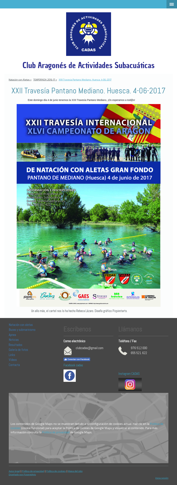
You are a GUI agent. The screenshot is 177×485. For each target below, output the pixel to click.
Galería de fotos (18, 350)
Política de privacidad (55, 432)
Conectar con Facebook (76, 359)
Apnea (12, 335)
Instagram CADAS (129, 373)
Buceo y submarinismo (22, 329)
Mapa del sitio (75, 471)
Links (12, 355)
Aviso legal (14, 471)
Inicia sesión (161, 478)
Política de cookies (56, 471)
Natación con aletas (21, 325)
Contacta (14, 365)
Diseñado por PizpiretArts (22, 474)
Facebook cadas (73, 365)
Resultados (15, 345)
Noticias (14, 340)
